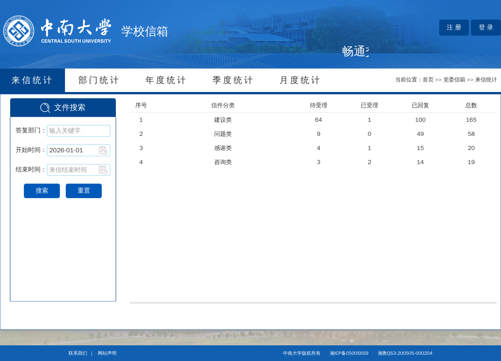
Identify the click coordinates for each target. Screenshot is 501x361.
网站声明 (107, 353)
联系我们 (77, 353)
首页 (428, 79)
